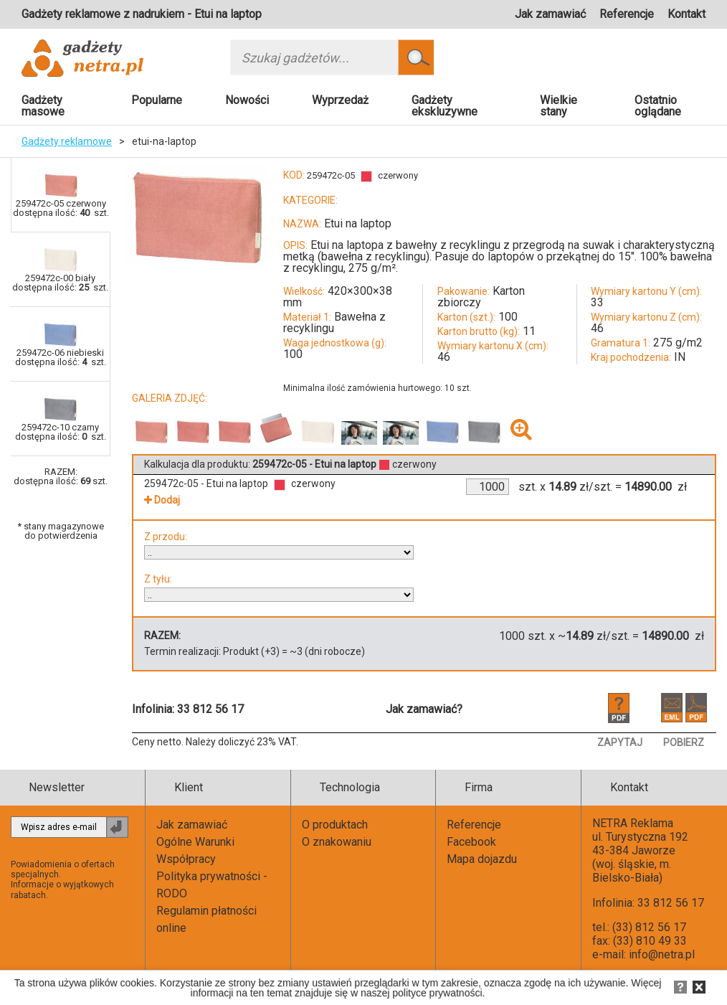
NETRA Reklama (632, 823)
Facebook (471, 842)
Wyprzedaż (340, 100)
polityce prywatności (437, 993)
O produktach (335, 824)
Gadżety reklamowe (67, 141)
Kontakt (686, 14)
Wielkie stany (558, 105)
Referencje (626, 14)
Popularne (156, 100)
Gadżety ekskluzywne (444, 105)
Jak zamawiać (550, 14)
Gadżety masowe (43, 105)
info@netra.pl (662, 954)
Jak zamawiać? (424, 709)
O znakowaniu (336, 842)
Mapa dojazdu (482, 859)
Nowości (247, 100)
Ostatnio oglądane (658, 105)
